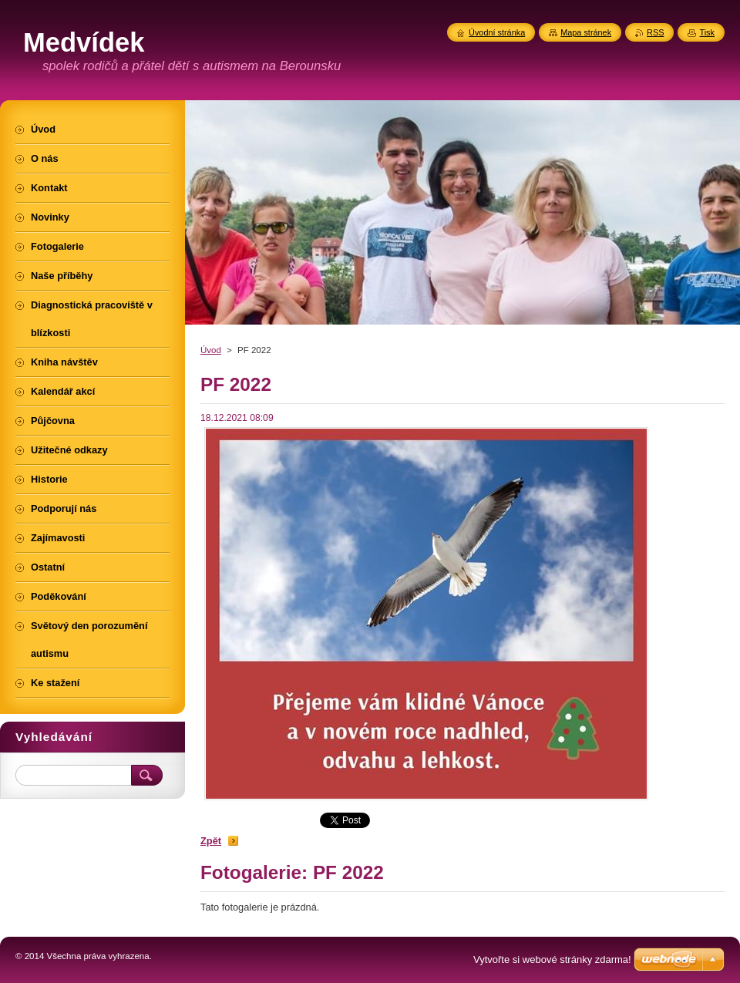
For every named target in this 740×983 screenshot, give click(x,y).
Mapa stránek (585, 32)
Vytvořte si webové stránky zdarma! (552, 959)
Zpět (210, 841)
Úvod (210, 350)
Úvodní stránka (497, 32)
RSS (655, 32)
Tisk (707, 32)
